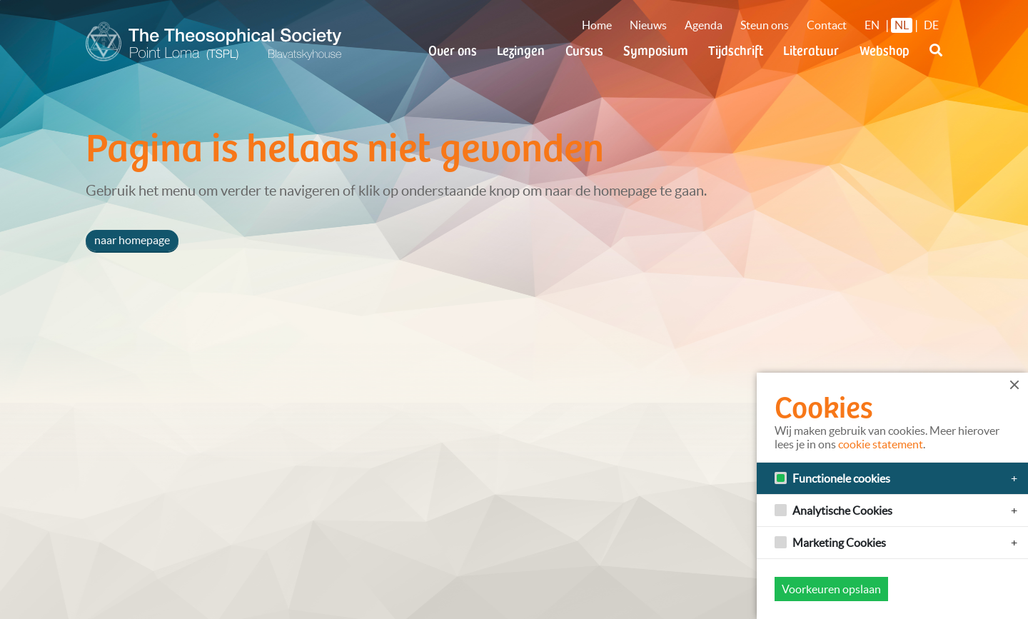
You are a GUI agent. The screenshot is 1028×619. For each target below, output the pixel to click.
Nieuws (648, 25)
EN (872, 25)
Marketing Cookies (839, 542)
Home (597, 25)
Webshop (884, 50)
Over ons (452, 50)
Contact (827, 25)
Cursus (584, 50)
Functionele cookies (841, 478)
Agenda (703, 25)
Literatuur (811, 50)
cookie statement (880, 444)
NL (902, 25)
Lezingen (521, 50)
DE (931, 25)
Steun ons (764, 25)
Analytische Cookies (842, 510)
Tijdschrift (735, 50)
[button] (935, 58)
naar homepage (132, 239)
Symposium (655, 50)
